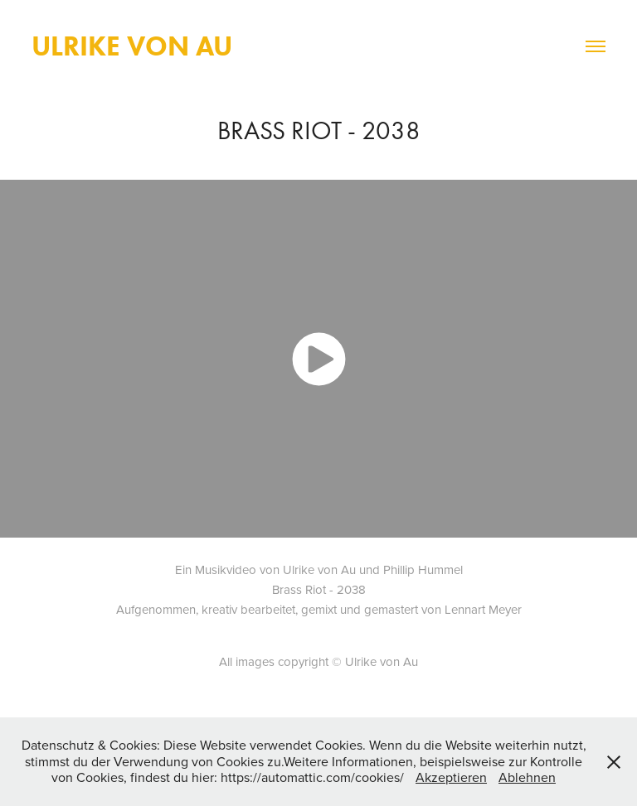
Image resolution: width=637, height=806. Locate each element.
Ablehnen (527, 777)
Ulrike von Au (132, 46)
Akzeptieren (451, 777)
